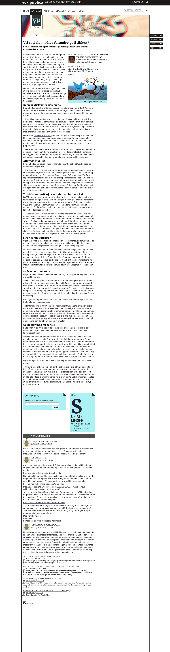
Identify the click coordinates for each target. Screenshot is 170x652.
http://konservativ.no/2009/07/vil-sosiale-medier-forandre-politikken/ (54, 453)
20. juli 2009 (76, 54)
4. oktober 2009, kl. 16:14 (35, 558)
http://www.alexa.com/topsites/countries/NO (44, 502)
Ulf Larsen (36, 458)
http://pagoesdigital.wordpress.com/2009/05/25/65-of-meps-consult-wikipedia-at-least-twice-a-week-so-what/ (54, 488)
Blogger (61, 10)
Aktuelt (36, 10)
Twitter (153, 44)
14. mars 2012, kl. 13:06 (35, 581)
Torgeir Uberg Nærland (89, 57)
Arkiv (71, 10)
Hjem (26, 10)
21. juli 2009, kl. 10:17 (43, 460)
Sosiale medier (93, 69)
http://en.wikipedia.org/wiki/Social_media (42, 473)
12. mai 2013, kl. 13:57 (34, 593)
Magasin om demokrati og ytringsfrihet (63, 2)
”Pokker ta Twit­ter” (42, 135)
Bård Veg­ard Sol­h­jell (64, 185)
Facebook (153, 40)
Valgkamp (89, 71)
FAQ (146, 2)
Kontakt (136, 2)
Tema (80, 10)
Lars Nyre (72, 69)
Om (142, 2)
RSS (152, 48)
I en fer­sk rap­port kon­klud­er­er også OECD (42, 88)
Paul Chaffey (82, 69)
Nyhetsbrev (153, 35)
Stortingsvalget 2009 (76, 71)
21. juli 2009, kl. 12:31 (43, 527)
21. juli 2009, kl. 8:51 (42, 444)
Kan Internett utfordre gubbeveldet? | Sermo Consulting (49, 566)
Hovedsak (80, 66)
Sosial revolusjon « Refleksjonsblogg (40, 578)
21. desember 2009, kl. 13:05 (36, 569)
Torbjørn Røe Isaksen (42, 441)
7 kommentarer (101, 54)
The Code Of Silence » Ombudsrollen (39, 556)
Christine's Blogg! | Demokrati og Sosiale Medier (45, 591)
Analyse (48, 10)
